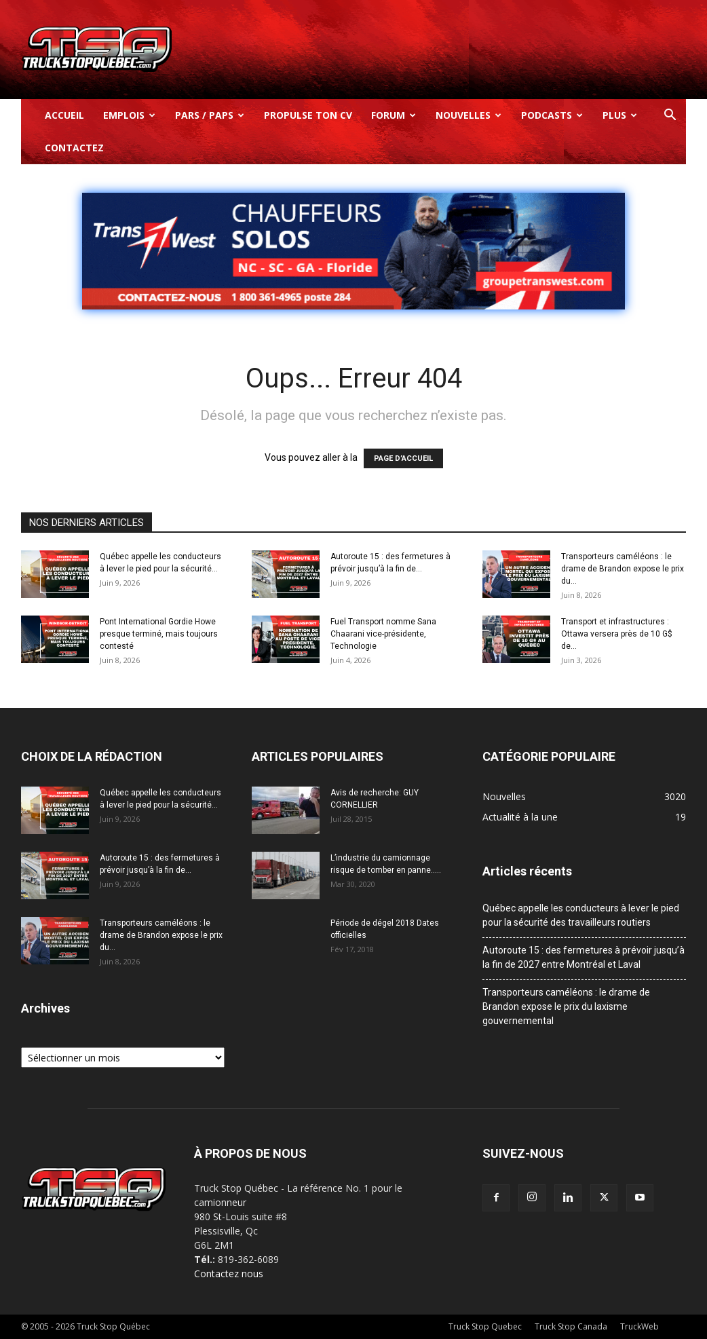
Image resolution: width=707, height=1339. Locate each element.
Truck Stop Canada (571, 1326)
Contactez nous (228, 1273)
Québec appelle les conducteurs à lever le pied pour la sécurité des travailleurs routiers (580, 915)
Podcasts (552, 115)
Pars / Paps (209, 115)
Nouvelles (468, 115)
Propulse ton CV (308, 115)
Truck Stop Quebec (485, 1326)
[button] (669, 116)
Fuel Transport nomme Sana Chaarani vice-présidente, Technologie (383, 634)
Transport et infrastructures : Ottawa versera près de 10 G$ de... (616, 634)
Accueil (64, 115)
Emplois (129, 115)
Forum (393, 115)
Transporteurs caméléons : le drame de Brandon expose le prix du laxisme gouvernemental (566, 1006)
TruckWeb (639, 1326)
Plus (620, 115)
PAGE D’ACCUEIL (403, 458)
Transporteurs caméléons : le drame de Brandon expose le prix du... (622, 569)
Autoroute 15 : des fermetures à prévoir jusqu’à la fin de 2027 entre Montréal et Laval (583, 957)
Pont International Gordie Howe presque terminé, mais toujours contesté (159, 634)
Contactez (74, 147)
